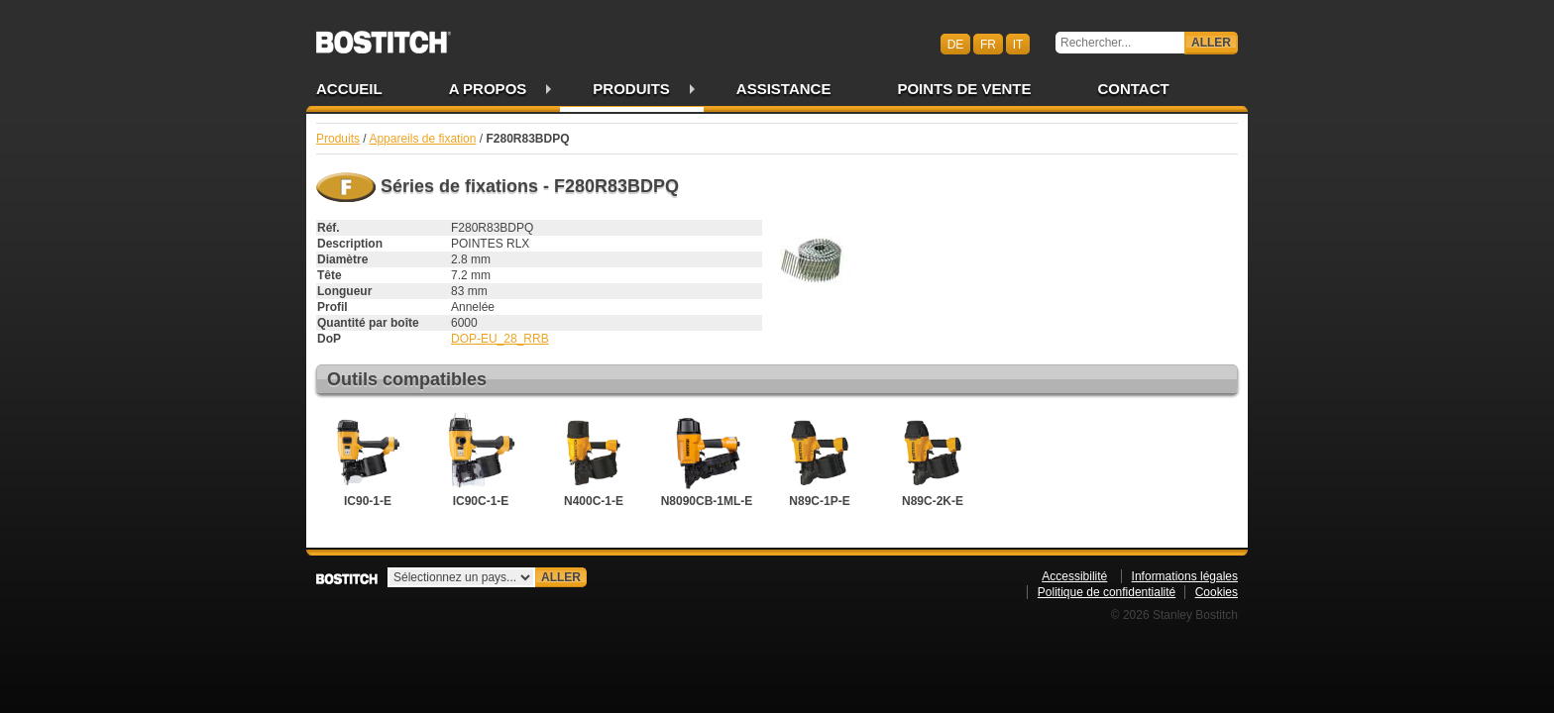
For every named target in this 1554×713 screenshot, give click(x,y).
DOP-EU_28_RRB (500, 339)
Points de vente (964, 88)
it (1018, 44)
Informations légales (1185, 576)
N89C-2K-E (932, 460)
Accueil (349, 88)
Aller (1211, 43)
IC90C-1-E (480, 460)
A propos (488, 88)
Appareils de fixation (422, 139)
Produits (631, 88)
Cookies (1216, 592)
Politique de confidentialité (1106, 592)
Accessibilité (1074, 576)
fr (988, 44)
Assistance (784, 88)
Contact (1132, 88)
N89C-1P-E (819, 460)
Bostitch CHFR (383, 35)
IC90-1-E (367, 460)
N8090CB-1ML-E (707, 460)
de (955, 44)
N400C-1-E (593, 460)
